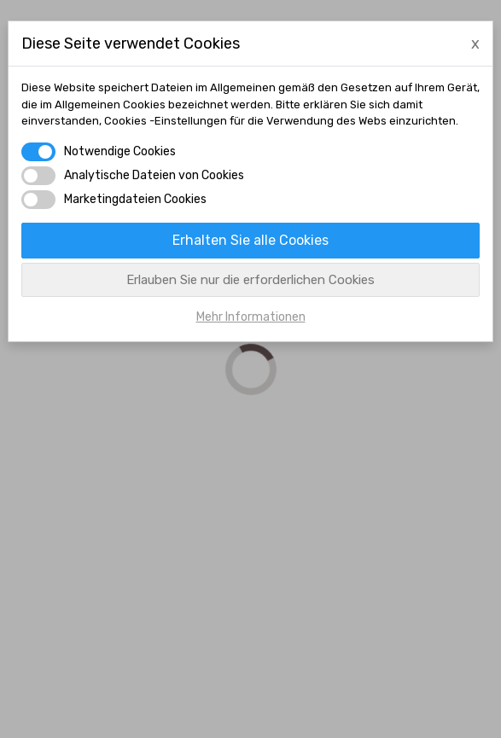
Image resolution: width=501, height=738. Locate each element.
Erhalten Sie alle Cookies (250, 240)
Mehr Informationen (251, 317)
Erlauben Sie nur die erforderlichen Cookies (250, 280)
